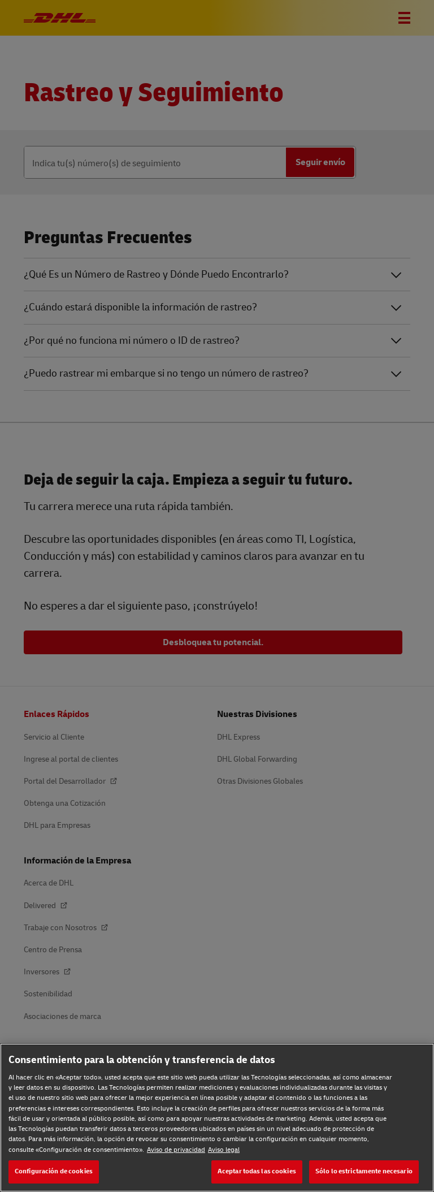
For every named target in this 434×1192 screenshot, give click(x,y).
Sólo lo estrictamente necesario (364, 1171)
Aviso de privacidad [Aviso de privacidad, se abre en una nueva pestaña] (176, 1150)
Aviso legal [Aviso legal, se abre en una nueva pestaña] (224, 1150)
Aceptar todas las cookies (257, 1171)
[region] (217, 1117)
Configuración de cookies (54, 1171)
